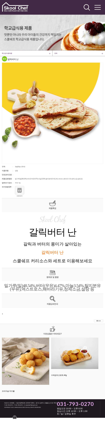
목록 (99, 321)
